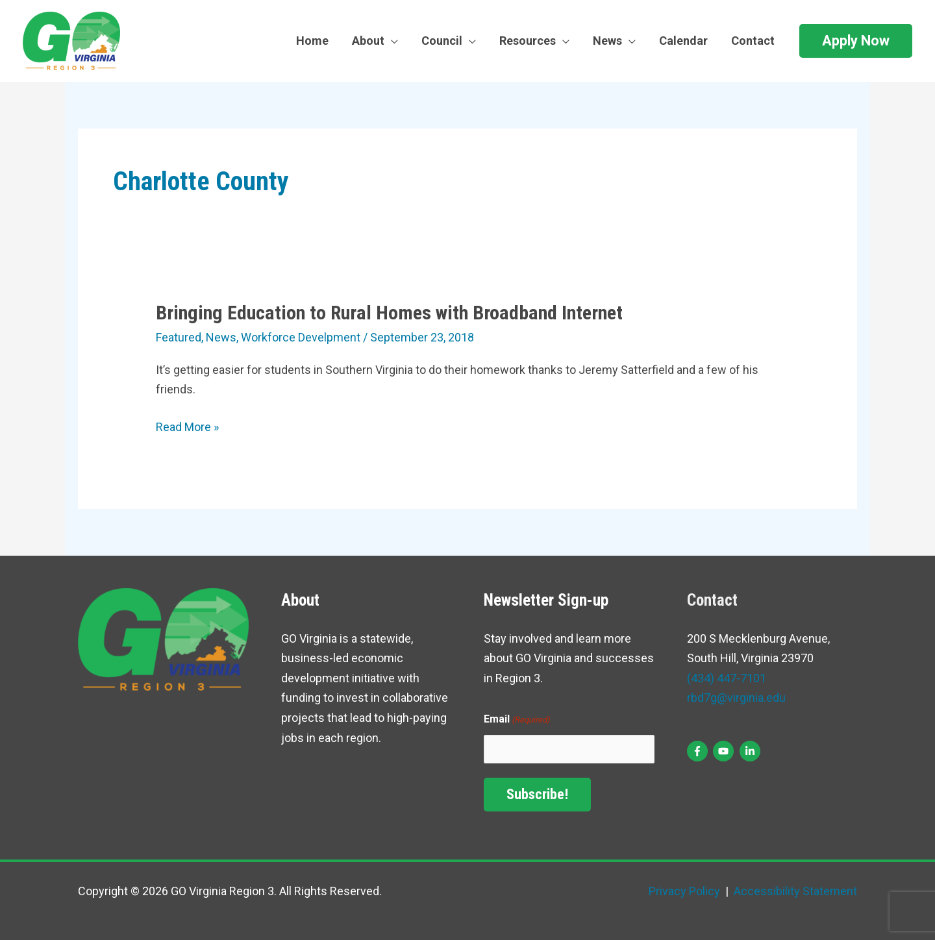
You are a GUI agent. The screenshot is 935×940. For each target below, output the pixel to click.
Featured (178, 337)
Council (441, 40)
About (368, 40)
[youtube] (725, 751)
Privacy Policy (684, 891)
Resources (527, 40)
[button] (855, 41)
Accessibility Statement (794, 891)
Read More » (187, 427)
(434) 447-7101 (726, 678)
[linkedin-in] (752, 751)
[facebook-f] (699, 751)
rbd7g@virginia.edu (736, 697)
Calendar (683, 40)
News (607, 40)
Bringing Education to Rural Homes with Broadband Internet (389, 312)
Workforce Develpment (300, 337)
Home (312, 40)
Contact (753, 40)
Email (517, 720)
